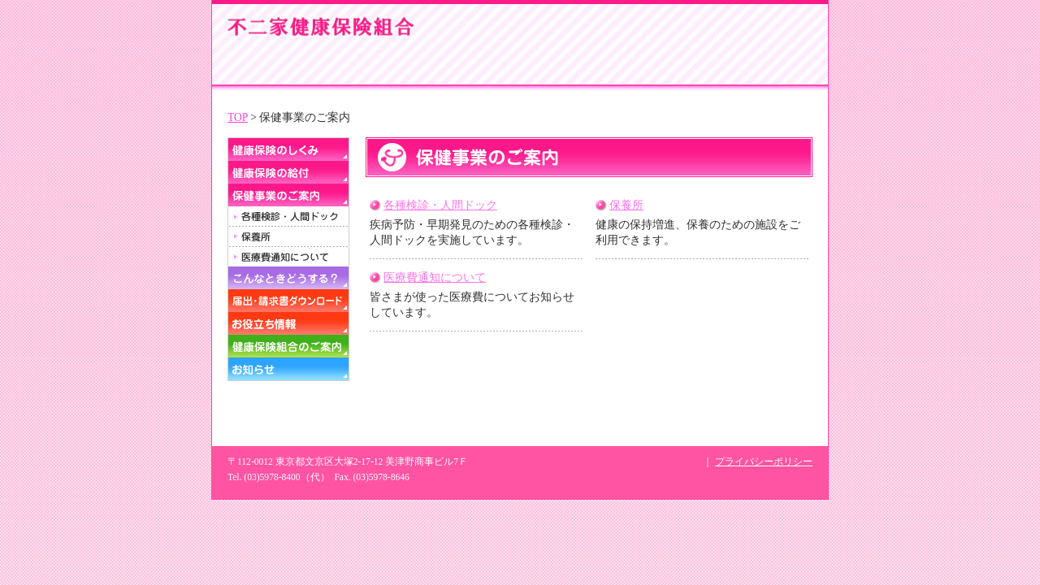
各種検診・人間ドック (440, 205)
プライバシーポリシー (763, 462)
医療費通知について (435, 277)
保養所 (626, 205)
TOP (238, 117)
